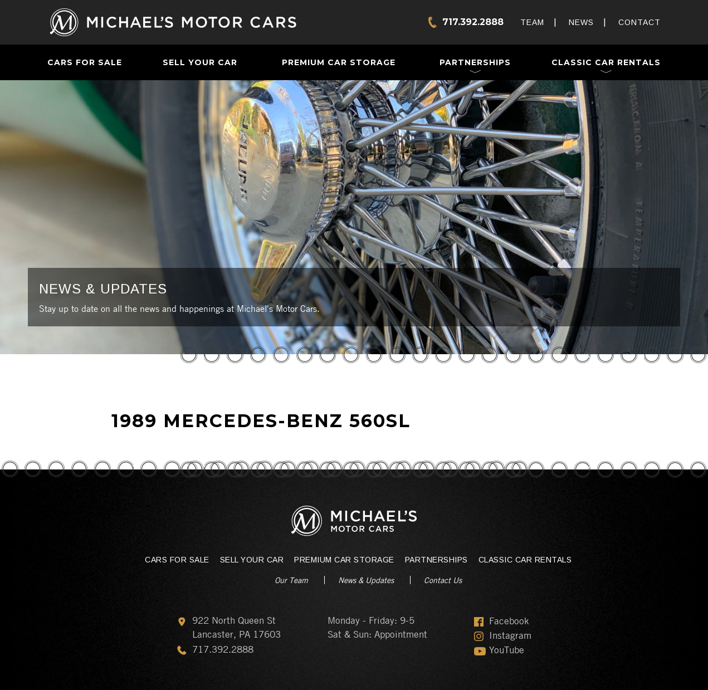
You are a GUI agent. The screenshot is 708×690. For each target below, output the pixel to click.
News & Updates (366, 580)
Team (532, 22)
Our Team (291, 580)
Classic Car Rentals (606, 62)
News (581, 22)
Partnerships (475, 62)
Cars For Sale (84, 62)
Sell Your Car (200, 62)
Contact (639, 22)
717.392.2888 (473, 22)
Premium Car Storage (338, 62)
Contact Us (443, 580)
